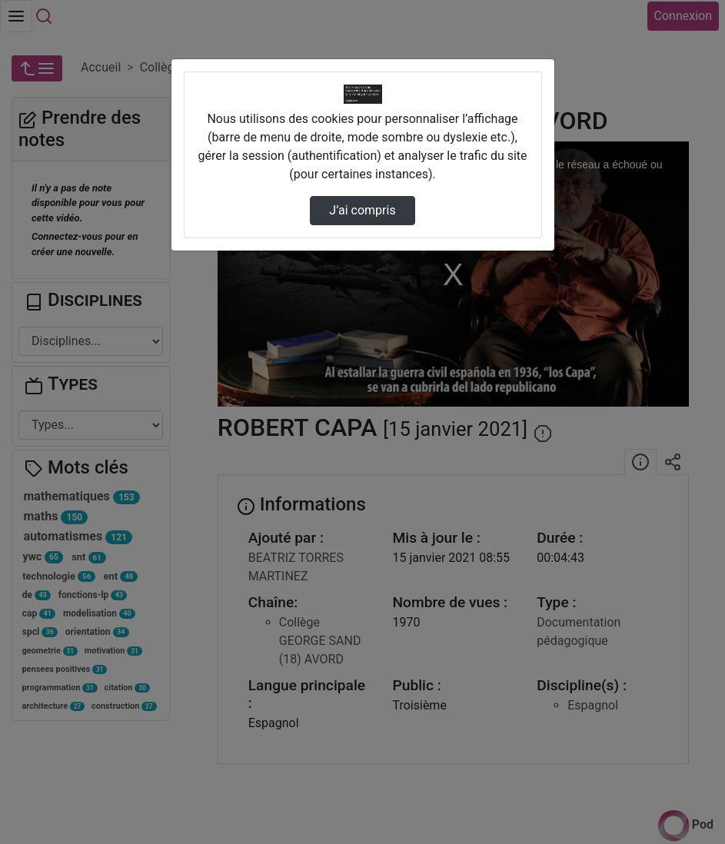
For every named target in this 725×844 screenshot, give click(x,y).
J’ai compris (362, 210)
